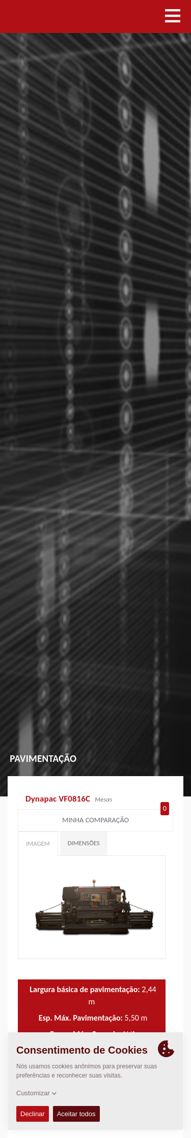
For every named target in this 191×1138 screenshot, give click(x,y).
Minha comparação (115, 817)
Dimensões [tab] (84, 843)
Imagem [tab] (38, 843)
